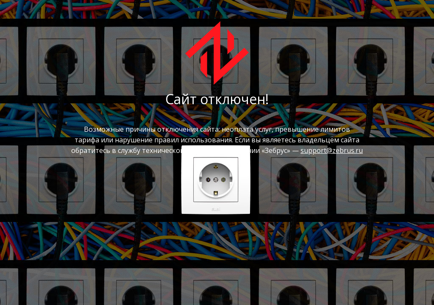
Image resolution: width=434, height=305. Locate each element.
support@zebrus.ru (331, 150)
